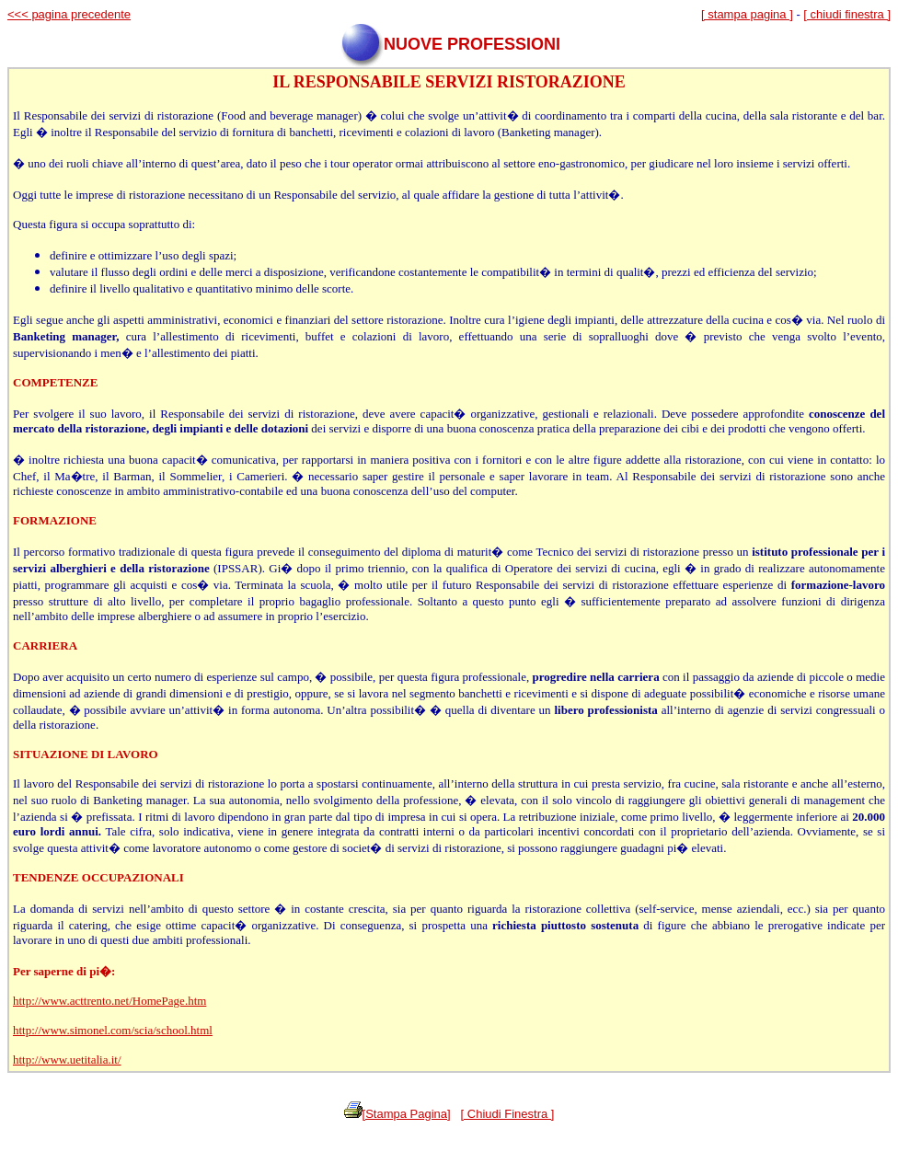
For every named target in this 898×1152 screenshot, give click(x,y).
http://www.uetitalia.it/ (67, 1059)
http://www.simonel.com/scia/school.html (113, 1030)
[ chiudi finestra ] (847, 14)
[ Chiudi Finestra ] (508, 1114)
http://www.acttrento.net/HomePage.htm (109, 1001)
